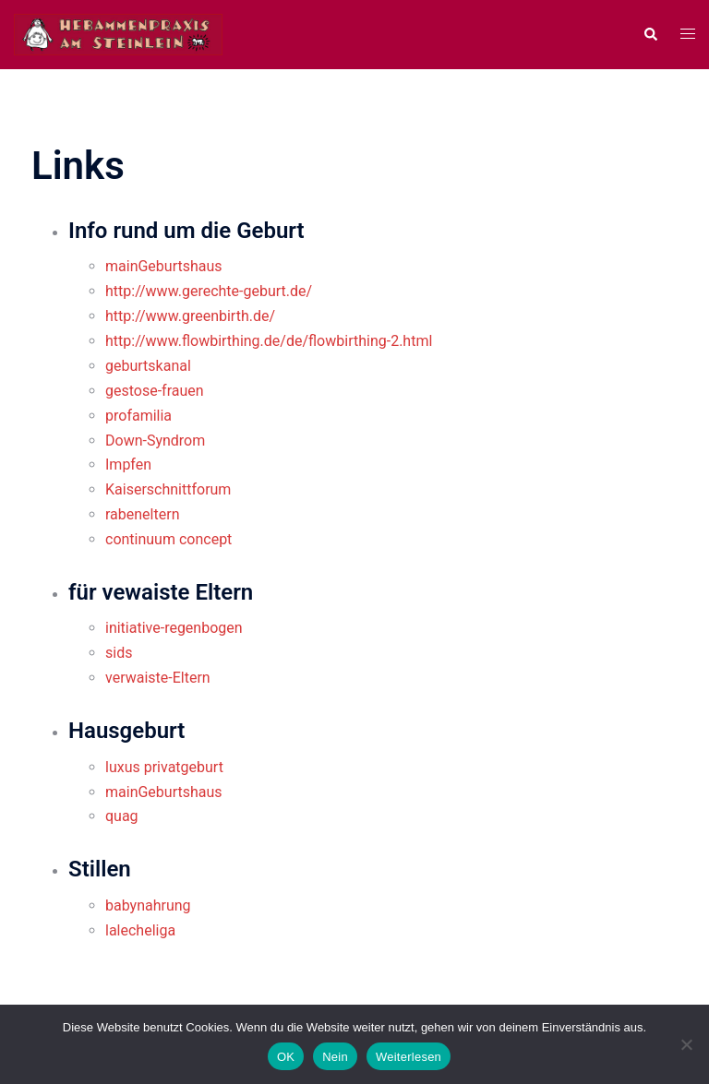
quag (121, 816)
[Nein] (686, 1044)
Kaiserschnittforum (168, 489)
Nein (335, 1057)
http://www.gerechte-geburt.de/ (208, 291)
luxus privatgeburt (164, 767)
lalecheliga (140, 930)
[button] (650, 34)
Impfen (128, 464)
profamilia (138, 415)
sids (118, 652)
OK (285, 1057)
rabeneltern (142, 514)
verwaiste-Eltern (157, 677)
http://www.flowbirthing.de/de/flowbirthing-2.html (268, 341)
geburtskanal (148, 366)
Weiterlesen (408, 1057)
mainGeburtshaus (163, 266)
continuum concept (168, 539)
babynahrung (148, 905)
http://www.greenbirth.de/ (190, 316)
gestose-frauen (154, 390)
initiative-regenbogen (174, 628)
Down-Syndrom (155, 440)
